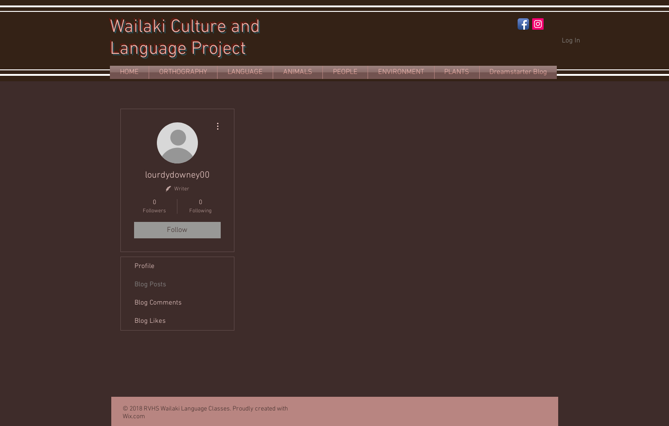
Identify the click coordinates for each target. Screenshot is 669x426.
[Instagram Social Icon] (538, 24)
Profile (145, 266)
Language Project (178, 49)
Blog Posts (150, 284)
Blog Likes (150, 321)
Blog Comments (158, 303)
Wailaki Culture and (185, 27)
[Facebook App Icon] (523, 24)
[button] (245, 72)
